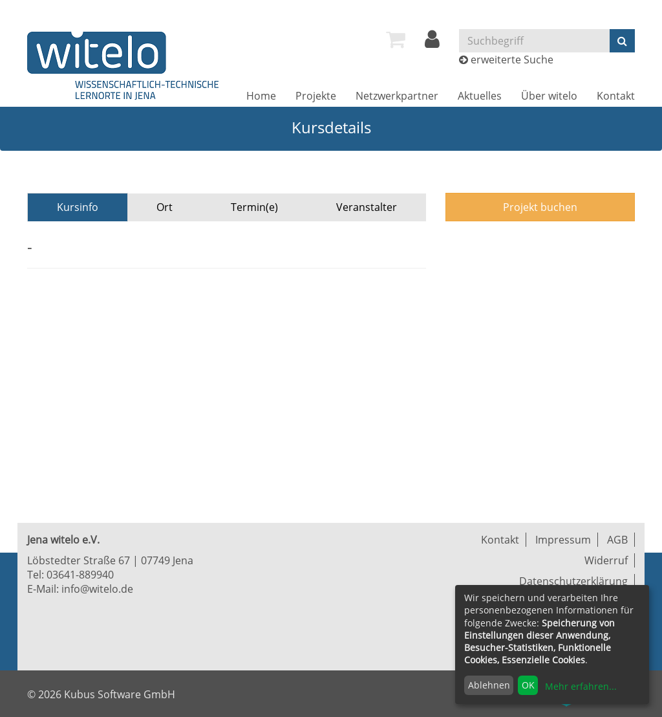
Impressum (563, 540)
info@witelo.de (97, 589)
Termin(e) (254, 207)
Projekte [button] (315, 96)
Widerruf (606, 560)
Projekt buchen (540, 207)
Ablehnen (489, 685)
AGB (617, 540)
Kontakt (616, 96)
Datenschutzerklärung (573, 581)
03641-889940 (80, 575)
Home (261, 96)
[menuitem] (395, 39)
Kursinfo (77, 207)
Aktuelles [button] (480, 96)
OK (528, 685)
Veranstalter (366, 207)
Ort (164, 207)
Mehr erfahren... (581, 686)
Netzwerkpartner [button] (397, 96)
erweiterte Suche (512, 59)
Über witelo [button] (549, 96)
